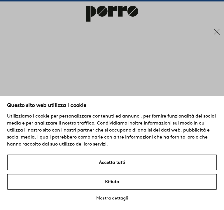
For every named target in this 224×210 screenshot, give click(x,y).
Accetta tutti (112, 162)
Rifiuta (112, 181)
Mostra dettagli (112, 198)
